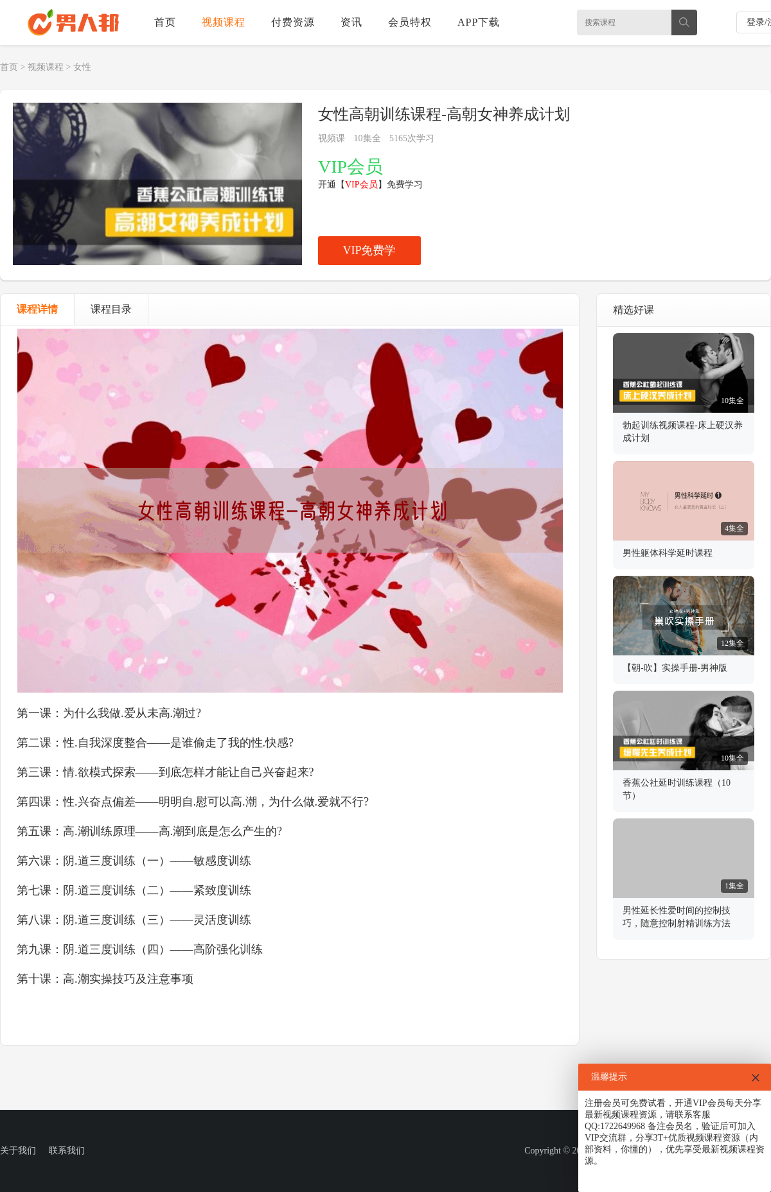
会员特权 (410, 22)
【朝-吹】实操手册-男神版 (675, 668)
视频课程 (223, 22)
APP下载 (478, 22)
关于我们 (18, 1150)
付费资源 (293, 22)
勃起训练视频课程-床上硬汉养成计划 (683, 431)
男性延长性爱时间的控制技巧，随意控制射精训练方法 (677, 917)
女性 (82, 67)
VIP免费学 (369, 250)
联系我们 (67, 1150)
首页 (165, 22)
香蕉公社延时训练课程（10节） (677, 789)
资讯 (351, 22)
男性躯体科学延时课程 (668, 553)
